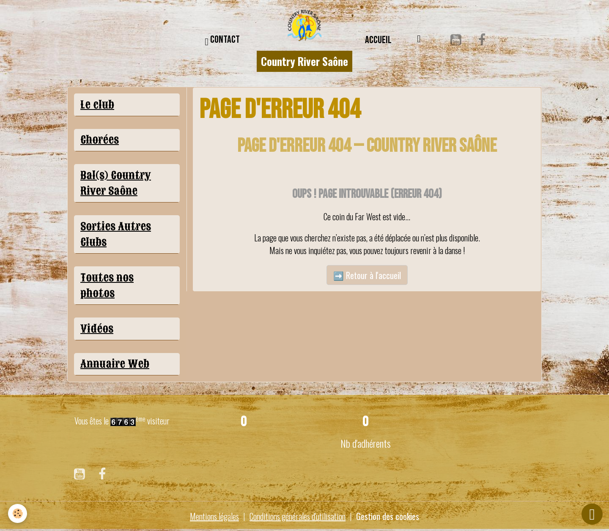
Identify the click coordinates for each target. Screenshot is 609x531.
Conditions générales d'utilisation (298, 516)
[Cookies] (17, 513)
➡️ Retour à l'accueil (367, 275)
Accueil (378, 40)
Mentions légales (214, 516)
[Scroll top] (592, 514)
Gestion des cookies (387, 516)
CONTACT (222, 40)
